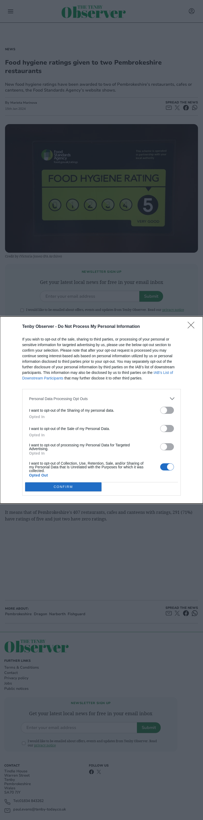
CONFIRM (63, 487)
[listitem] (101, 398)
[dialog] (101, 410)
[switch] (167, 410)
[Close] (193, 327)
